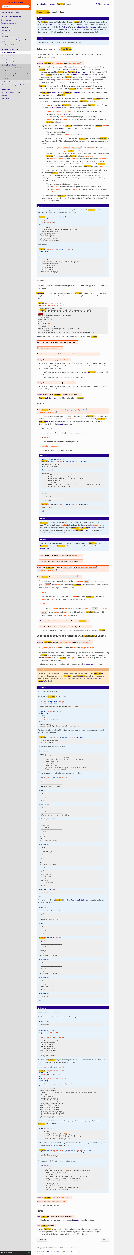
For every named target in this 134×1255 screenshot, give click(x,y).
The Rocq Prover (16, 3)
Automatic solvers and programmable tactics (13, 41)
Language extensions (8, 23)
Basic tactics (5, 34)
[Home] (37, 4)
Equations (53, 24)
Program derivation (10, 62)
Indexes (4, 95)
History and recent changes (10, 92)
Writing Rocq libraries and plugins (13, 82)
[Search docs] (15, 6)
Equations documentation (87, 27)
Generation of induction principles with (16, 75)
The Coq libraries (8, 56)
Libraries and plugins (8, 53)
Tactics (7, 71)
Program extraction (9, 59)
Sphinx (46, 1251)
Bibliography (6, 98)
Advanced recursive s (14, 68)
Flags (6, 78)
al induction (9, 65)
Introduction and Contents (11, 12)
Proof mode (5, 31)
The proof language (11, 37)
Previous (42, 1239)
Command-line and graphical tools (12, 85)
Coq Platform (63, 27)
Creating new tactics (8, 45)
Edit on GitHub (103, 4)
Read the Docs (74, 1251)
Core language (6, 20)
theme (57, 1251)
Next (104, 1239)
